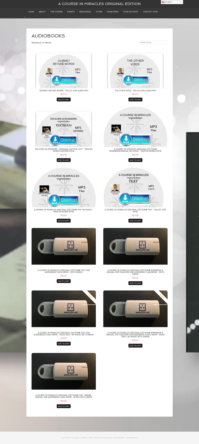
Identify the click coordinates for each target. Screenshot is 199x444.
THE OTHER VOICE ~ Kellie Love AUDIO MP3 (135, 90)
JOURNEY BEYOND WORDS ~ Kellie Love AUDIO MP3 (63, 90)
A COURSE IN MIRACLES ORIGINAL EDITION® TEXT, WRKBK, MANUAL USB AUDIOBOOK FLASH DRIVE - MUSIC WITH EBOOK (63, 396)
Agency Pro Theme (90, 437)
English (167, 2)
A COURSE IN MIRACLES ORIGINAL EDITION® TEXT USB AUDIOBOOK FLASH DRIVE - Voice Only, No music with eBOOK (64, 333)
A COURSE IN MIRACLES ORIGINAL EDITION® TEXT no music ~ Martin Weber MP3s (63, 210)
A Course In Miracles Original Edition (99, 4)
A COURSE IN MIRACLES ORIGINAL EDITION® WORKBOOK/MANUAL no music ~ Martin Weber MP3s (135, 150)
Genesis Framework (114, 437)
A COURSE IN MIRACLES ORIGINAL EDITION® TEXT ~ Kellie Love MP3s (135, 210)
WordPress (132, 437)
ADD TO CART (63, 99)
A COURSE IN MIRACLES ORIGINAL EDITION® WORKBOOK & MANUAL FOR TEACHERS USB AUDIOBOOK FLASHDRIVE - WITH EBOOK (135, 272)
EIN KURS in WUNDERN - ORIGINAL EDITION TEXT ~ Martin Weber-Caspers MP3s (63, 150)
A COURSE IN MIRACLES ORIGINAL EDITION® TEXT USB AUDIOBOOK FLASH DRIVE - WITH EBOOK (64, 271)
